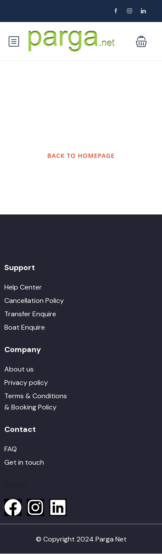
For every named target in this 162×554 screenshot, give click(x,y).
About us (19, 369)
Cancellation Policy (34, 300)
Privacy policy (26, 382)
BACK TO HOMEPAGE (81, 155)
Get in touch (24, 462)
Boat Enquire (24, 327)
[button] (141, 41)
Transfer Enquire (30, 313)
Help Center (23, 287)
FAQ (10, 448)
